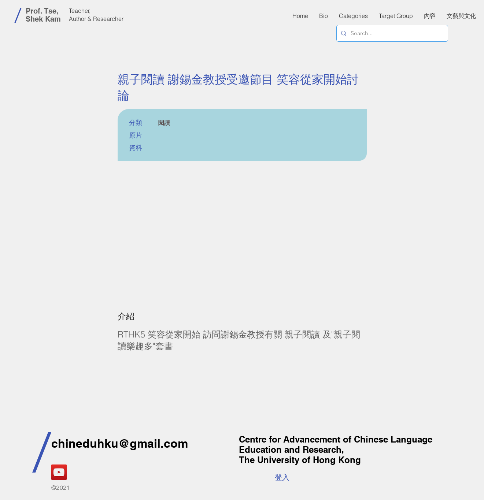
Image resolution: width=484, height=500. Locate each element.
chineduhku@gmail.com (119, 443)
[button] (429, 16)
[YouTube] (59, 472)
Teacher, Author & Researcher (96, 14)
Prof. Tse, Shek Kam (43, 15)
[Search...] (391, 33)
